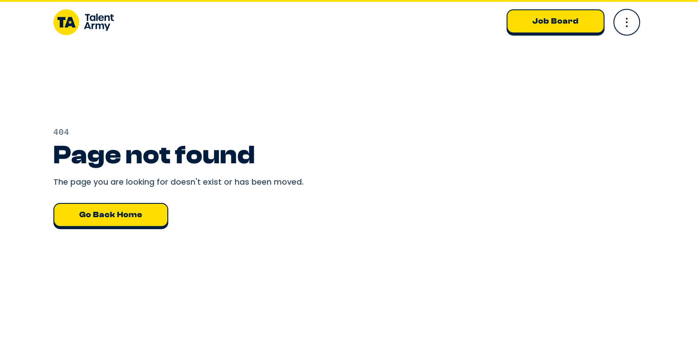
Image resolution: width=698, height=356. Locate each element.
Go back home (110, 214)
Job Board (555, 21)
